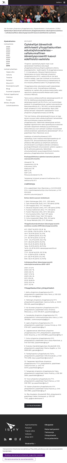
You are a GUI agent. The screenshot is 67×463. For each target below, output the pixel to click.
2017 (8, 64)
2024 (8, 49)
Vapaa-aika (10, 72)
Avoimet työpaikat (13, 91)
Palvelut (9, 80)
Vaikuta (9, 75)
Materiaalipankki (52, 429)
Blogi (8, 89)
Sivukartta (30, 444)
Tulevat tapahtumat (11, 94)
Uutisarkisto (50, 29)
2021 (8, 55)
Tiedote (9, 78)
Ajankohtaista (39, 29)
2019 (8, 59)
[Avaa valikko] (64, 2)
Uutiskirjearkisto (12, 105)
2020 (8, 57)
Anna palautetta (51, 438)
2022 (8, 53)
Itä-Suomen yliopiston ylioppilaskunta (18, 29)
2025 (8, 47)
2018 (8, 61)
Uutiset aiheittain (10, 69)
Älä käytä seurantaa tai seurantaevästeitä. (19, 459)
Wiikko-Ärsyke (9, 103)
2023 (8, 51)
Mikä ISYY (10, 83)
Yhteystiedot (50, 435)
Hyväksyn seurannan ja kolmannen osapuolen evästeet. (24, 455)
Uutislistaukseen (33, 405)
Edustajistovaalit (12, 86)
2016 (58, 29)
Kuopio (9, 100)
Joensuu (9, 97)
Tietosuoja (49, 432)
